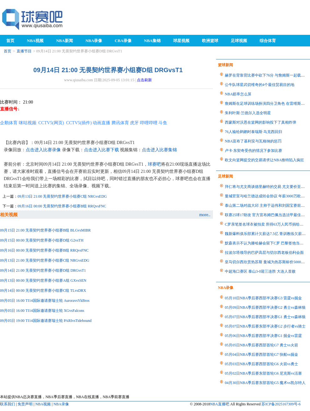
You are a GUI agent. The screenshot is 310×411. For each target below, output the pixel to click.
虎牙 (134, 122)
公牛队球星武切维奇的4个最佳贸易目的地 (259, 85)
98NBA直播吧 (33, 19)
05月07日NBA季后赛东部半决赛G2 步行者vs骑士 (265, 326)
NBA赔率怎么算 (238, 94)
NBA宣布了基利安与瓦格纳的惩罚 (253, 141)
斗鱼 (162, 122)
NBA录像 (61, 404)
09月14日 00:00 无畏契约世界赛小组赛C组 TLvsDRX (43, 290)
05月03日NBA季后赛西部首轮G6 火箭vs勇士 (261, 364)
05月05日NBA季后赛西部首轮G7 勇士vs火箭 (261, 345)
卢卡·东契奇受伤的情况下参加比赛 (253, 150)
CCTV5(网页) (51, 122)
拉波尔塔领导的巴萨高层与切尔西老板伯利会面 (264, 252)
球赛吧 (154, 164)
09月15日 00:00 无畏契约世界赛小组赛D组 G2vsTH (41, 240)
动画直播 (101, 122)
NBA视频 (43, 404)
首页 (7, 51)
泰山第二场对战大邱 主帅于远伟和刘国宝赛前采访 (266, 205)
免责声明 (25, 404)
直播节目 (24, 51)
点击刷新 (144, 80)
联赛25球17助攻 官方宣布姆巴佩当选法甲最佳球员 (266, 215)
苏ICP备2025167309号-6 (281, 404)
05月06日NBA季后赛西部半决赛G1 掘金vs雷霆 (263, 336)
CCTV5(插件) (79, 122)
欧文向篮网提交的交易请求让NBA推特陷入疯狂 (264, 160)
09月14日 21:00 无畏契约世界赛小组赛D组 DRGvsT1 (43, 270)
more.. (204, 214)
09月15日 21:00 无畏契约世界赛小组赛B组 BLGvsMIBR (45, 230)
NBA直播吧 (219, 404)
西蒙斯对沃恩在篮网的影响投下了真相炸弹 (260, 122)
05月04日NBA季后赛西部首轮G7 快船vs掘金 (261, 354)
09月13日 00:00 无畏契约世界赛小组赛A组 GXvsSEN (43, 280)
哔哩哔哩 (149, 122)
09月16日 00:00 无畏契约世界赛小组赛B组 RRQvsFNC (62, 206)
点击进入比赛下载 (101, 149)
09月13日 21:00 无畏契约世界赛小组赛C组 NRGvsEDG (62, 196)
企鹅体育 (9, 122)
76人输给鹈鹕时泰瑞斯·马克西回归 (253, 132)
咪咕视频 (27, 122)
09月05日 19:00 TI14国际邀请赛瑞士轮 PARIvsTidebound (45, 320)
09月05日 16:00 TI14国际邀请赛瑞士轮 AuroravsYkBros (45, 300)
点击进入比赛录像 (43, 149)
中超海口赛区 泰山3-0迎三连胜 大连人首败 (260, 271)
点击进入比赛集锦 (159, 149)
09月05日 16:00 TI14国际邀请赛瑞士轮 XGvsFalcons (42, 310)
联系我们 (7, 404)
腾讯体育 (120, 122)
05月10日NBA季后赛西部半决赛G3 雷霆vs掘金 (263, 298)
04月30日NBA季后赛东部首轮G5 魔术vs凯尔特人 (265, 383)
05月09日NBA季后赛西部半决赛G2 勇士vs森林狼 (265, 307)
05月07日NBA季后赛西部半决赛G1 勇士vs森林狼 (265, 317)
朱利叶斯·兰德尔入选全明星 (248, 113)
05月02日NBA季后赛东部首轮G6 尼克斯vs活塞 (263, 373)
